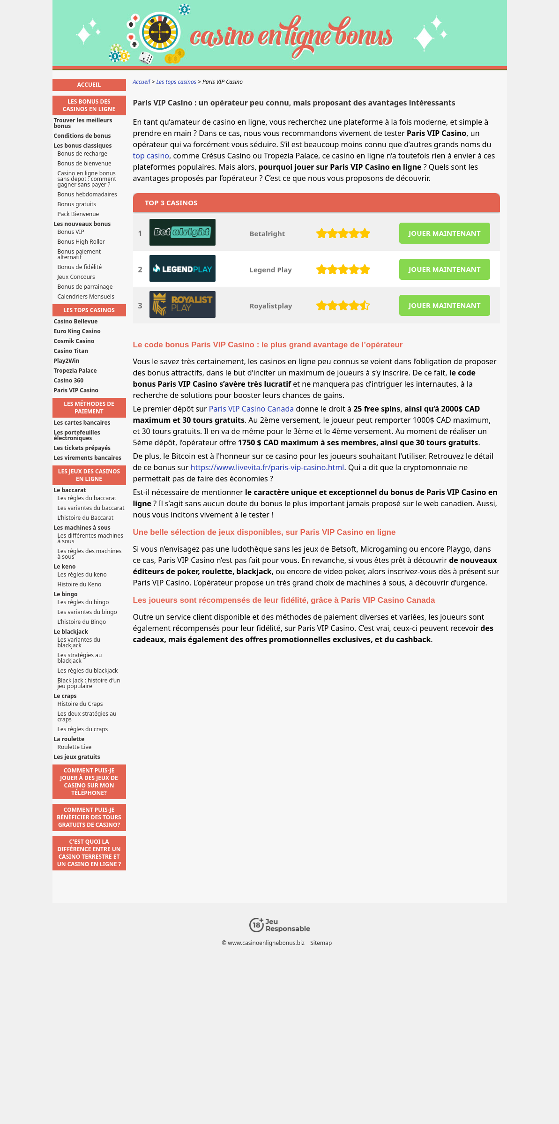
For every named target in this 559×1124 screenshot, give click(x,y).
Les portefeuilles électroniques (77, 435)
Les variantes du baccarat (91, 508)
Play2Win (67, 361)
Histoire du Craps (80, 704)
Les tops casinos (89, 310)
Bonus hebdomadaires (87, 194)
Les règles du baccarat (87, 498)
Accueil (89, 85)
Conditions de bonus (82, 136)
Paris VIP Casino (76, 390)
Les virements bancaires (88, 458)
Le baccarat (70, 490)
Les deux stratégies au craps (87, 716)
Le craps (65, 696)
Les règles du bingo (83, 602)
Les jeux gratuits (77, 757)
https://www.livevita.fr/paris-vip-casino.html (267, 467)
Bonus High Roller (81, 242)
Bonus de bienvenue (85, 163)
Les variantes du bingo (87, 612)
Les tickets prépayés (82, 448)
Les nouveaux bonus (82, 224)
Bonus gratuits (77, 204)
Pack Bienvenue (78, 214)
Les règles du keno (82, 574)
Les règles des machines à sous (90, 554)
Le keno (65, 566)
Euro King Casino (77, 331)
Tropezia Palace (75, 371)
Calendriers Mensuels (86, 297)
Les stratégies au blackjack (80, 658)
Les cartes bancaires (82, 423)
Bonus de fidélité (80, 267)
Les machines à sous (82, 528)
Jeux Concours (76, 277)
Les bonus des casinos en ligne (89, 105)
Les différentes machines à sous (90, 538)
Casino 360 (69, 380)
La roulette (69, 739)
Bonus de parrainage (85, 287)
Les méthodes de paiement (89, 407)
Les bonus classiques (83, 146)
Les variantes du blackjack (79, 642)
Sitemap (321, 943)
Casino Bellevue (76, 321)
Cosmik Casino (74, 341)
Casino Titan (71, 351)
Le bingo (66, 594)
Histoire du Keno (80, 584)
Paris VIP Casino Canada (251, 409)
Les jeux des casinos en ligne (89, 475)
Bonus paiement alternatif (79, 254)
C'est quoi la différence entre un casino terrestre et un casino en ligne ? (89, 853)
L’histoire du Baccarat (85, 518)
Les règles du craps (83, 729)
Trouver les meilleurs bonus (83, 123)
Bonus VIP (71, 232)
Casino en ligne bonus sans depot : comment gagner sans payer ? (87, 179)
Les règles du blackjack (88, 671)
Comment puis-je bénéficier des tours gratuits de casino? (89, 817)
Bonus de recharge (82, 154)
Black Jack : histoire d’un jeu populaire (89, 683)
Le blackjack (71, 632)
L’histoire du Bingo (82, 622)
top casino (151, 155)
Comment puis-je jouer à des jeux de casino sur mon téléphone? (89, 781)
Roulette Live (75, 747)
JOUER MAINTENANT (444, 233)
